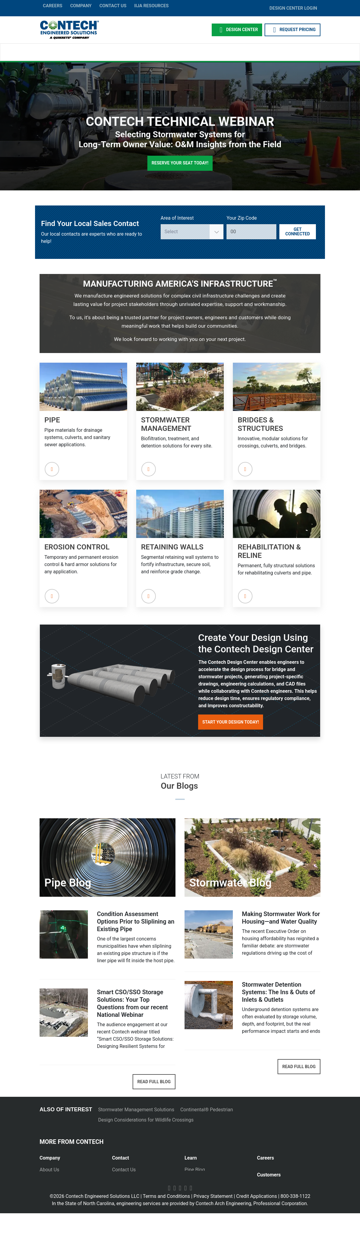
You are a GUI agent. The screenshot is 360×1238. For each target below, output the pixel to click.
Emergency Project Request (141, 1186)
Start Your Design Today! (230, 722)
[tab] (71, 1155)
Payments (267, 1193)
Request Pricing (129, 1178)
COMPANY (81, 5)
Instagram (191, 1212)
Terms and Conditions (166, 1221)
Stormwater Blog (202, 1178)
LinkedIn (180, 1212)
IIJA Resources (151, 5)
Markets (48, 1186)
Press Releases (56, 1178)
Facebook (174, 1212)
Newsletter (51, 1195)
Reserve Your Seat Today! (180, 163)
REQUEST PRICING (292, 30)
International (125, 1203)
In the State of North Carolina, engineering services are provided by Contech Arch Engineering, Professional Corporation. (180, 1228)
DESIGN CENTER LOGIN (293, 8)
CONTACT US (112, 5)
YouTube (169, 1212)
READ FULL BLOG (154, 1081)
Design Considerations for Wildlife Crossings (146, 1120)
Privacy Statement (213, 1221)
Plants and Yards (130, 1195)
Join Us (265, 1170)
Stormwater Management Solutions (136, 1109)
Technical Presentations (210, 1186)
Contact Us (124, 1170)
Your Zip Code (242, 218)
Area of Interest (177, 218)
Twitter (185, 1212)
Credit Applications (256, 1221)
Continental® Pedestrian (206, 1109)
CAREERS (52, 5)
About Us (49, 1170)
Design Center (237, 30)
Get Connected (297, 231)
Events (47, 1203)
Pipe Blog (195, 1170)
